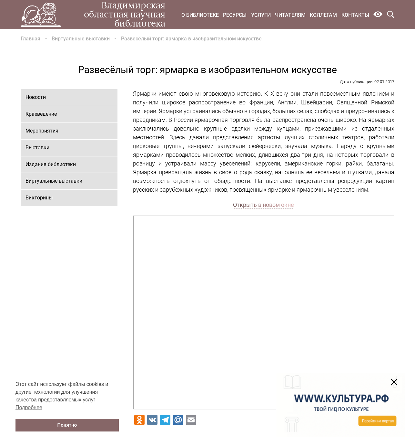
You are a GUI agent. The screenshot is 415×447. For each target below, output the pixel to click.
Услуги (261, 15)
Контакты (355, 15)
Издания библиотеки (50, 164)
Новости (35, 97)
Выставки (37, 147)
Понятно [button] (67, 425)
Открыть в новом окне (263, 204)
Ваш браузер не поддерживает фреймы (263, 313)
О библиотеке (200, 15)
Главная (30, 39)
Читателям (290, 15)
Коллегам (323, 15)
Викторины (39, 198)
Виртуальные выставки (81, 39)
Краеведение (41, 114)
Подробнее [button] (28, 407)
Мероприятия (41, 131)
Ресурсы (235, 15)
